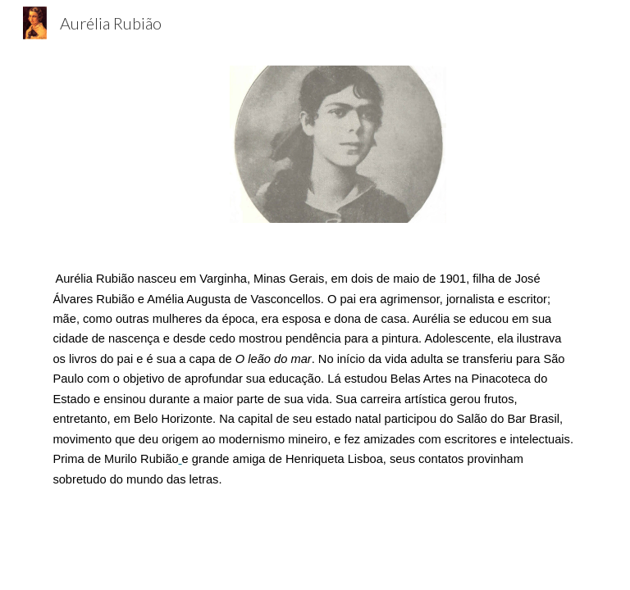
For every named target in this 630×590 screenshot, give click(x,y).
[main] (314, 379)
